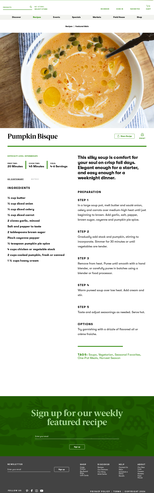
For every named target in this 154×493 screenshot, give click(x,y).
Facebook (31, 490)
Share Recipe (124, 136)
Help (122, 464)
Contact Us (123, 467)
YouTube (41, 490)
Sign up (77, 447)
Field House (119, 17)
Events (56, 17)
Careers (141, 471)
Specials (76, 17)
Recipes (37, 17)
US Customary (16, 179)
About (141, 464)
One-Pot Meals (88, 358)
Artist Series (102, 474)
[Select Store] (42, 9)
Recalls (121, 476)
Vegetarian (106, 354)
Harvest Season (109, 358)
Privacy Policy (100, 491)
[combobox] (9, 8)
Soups (93, 354)
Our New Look (141, 468)
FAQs (121, 470)
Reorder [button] (105, 6)
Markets (97, 17)
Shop (139, 17)
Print (142, 138)
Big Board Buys (84, 472)
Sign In (119, 7)
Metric (35, 179)
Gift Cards (84, 475)
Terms (117, 491)
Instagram (36, 490)
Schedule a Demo (123, 473)
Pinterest (27, 490)
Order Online (82, 468)
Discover (16, 17)
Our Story (102, 472)
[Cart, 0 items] (148, 7)
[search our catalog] (31, 7)
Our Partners (103, 470)
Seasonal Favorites (127, 354)
